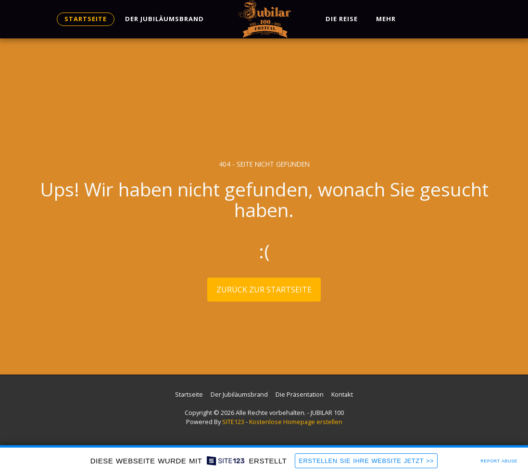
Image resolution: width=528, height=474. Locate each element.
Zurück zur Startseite (264, 289)
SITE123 (233, 421)
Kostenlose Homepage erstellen (295, 421)
